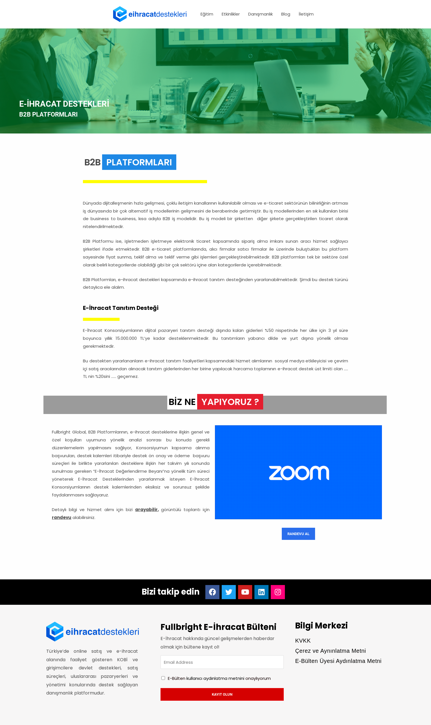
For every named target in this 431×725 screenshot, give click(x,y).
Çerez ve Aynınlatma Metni (330, 651)
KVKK (303, 641)
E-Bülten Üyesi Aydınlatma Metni (338, 661)
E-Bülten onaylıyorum (219, 678)
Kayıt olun (222, 694)
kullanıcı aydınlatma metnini (215, 678)
